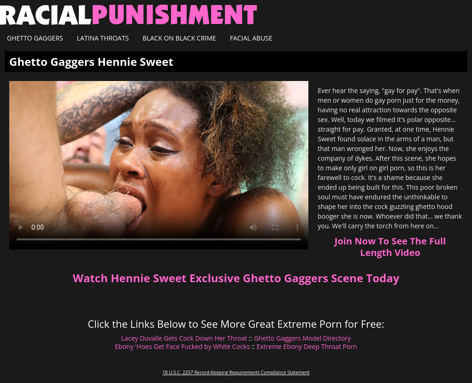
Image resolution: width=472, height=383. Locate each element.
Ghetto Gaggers (35, 38)
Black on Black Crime (179, 38)
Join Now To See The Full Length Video (390, 247)
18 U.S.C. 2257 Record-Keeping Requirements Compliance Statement (235, 372)
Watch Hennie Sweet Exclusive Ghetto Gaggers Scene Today (236, 277)
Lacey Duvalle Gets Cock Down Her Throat (184, 338)
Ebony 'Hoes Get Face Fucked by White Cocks (182, 346)
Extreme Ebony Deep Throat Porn (306, 346)
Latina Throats (103, 38)
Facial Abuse (251, 38)
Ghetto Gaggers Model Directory (302, 338)
